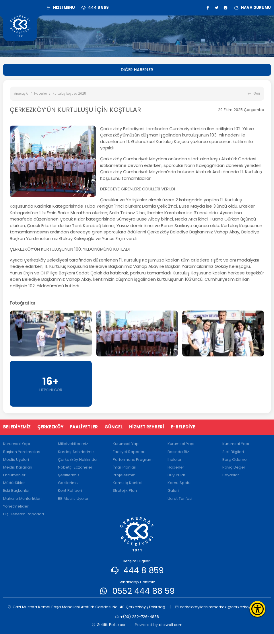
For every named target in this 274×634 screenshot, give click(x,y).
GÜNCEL (113, 427)
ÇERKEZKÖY (50, 427)
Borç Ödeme (234, 459)
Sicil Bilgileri (233, 451)
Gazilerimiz (68, 482)
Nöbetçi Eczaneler (75, 467)
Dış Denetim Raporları (23, 514)
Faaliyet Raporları (129, 451)
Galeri (173, 490)
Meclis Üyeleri (16, 459)
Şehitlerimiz (68, 475)
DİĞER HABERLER (137, 70)
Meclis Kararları (17, 467)
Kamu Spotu (179, 482)
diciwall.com (170, 624)
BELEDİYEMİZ (17, 427)
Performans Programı (133, 459)
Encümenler (14, 475)
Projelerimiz (124, 475)
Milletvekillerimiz (73, 443)
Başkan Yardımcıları (21, 451)
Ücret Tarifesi (180, 498)
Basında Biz (178, 451)
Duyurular (176, 475)
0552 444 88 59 (143, 591)
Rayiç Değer (233, 467)
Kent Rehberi (70, 490)
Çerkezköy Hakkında (77, 459)
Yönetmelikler (16, 506)
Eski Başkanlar (16, 490)
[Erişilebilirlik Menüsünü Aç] (257, 609)
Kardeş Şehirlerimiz (76, 451)
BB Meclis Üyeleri (74, 498)
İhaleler (175, 459)
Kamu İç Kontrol (127, 482)
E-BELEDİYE (183, 427)
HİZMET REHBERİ (146, 427)
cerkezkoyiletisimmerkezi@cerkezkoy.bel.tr (218, 607)
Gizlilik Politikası (108, 625)
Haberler (40, 93)
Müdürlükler (14, 482)
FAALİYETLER (84, 427)
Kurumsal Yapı (16, 443)
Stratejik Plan (125, 490)
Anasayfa (21, 93)
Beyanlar (230, 475)
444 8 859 (143, 570)
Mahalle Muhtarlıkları (22, 498)
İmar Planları (124, 467)
